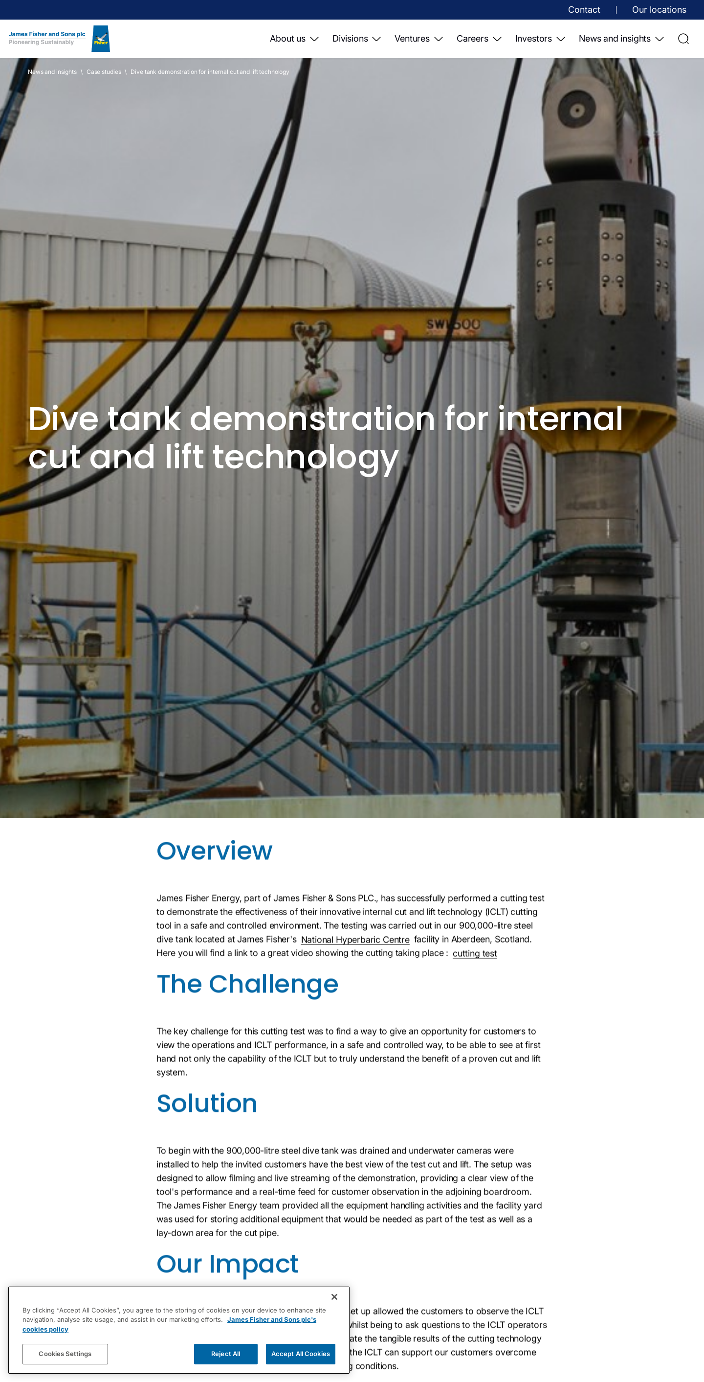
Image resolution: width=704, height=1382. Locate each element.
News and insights (622, 39)
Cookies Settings (65, 1354)
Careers (480, 39)
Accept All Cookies (300, 1354)
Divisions (357, 39)
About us (295, 39)
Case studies (104, 71)
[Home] (59, 38)
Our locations (659, 9)
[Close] (334, 1297)
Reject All (225, 1354)
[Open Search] (683, 39)
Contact (584, 9)
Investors (541, 39)
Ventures (419, 39)
